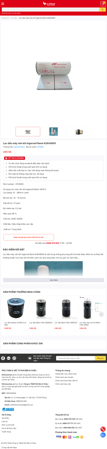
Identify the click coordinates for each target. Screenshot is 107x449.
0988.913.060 (52, 243)
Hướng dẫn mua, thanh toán (66, 374)
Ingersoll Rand (19, 147)
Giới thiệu (5, 418)
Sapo (15, 447)
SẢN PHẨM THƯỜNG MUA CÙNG (21, 292)
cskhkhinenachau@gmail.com (21, 405)
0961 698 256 (68, 428)
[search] (102, 9)
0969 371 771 (68, 423)
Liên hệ (4, 421)
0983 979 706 (69, 419)
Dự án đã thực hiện (9, 428)
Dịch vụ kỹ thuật (8, 425)
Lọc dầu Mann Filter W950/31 (66, 323)
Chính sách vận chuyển (64, 377)
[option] (28, 131)
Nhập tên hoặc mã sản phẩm (11, 13)
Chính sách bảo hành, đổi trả (66, 381)
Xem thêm (54, 280)
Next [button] (101, 314)
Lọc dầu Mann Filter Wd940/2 (41, 323)
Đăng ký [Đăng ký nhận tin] (100, 358)
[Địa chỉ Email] (81, 358)
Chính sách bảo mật (63, 384)
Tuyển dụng (6, 432)
